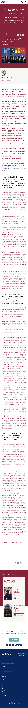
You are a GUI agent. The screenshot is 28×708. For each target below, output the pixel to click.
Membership (5, 691)
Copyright (6, 702)
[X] (20, 35)
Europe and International (8, 664)
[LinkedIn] (23, 35)
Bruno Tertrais (7, 77)
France (3, 661)
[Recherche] (22, 2)
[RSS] (21, 645)
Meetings (4, 677)
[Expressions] (14, 11)
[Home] (5, 2)
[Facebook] (18, 35)
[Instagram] (18, 645)
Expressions (5, 674)
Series (3, 679)
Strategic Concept (17, 316)
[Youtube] (16, 645)
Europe (4, 34)
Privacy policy (20, 702)
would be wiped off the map (8, 168)
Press (3, 693)
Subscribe (15, 640)
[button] (26, 2)
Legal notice (12, 702)
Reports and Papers (7, 671)
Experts (3, 688)
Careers (3, 690)
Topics (3, 667)
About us (4, 686)
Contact (4, 695)
